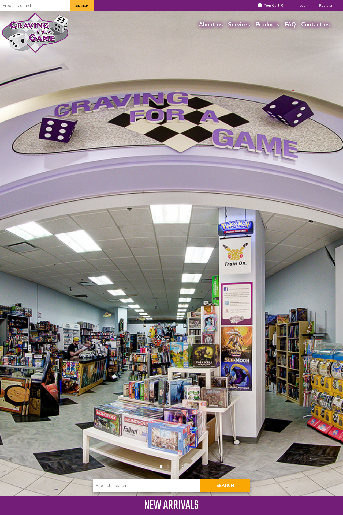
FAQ (290, 24)
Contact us (315, 24)
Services (239, 24)
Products (267, 24)
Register (325, 5)
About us (211, 24)
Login (303, 5)
